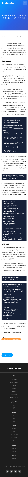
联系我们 (14, 455)
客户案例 (14, 412)
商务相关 (14, 451)
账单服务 (14, 458)
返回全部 (7, 355)
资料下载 (14, 428)
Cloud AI (14, 385)
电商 (14, 408)
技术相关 (14, 448)
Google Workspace (14, 397)
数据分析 (14, 391)
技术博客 (14, 426)
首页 (14, 375)
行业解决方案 (14, 402)
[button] (25, 3)
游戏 (14, 405)
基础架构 (14, 388)
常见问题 (14, 445)
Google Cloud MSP (14, 382)
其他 (14, 421)
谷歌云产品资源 (14, 434)
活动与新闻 (14, 437)
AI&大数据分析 (14, 431)
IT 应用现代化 (14, 394)
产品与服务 (14, 379)
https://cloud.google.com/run (11, 339)
